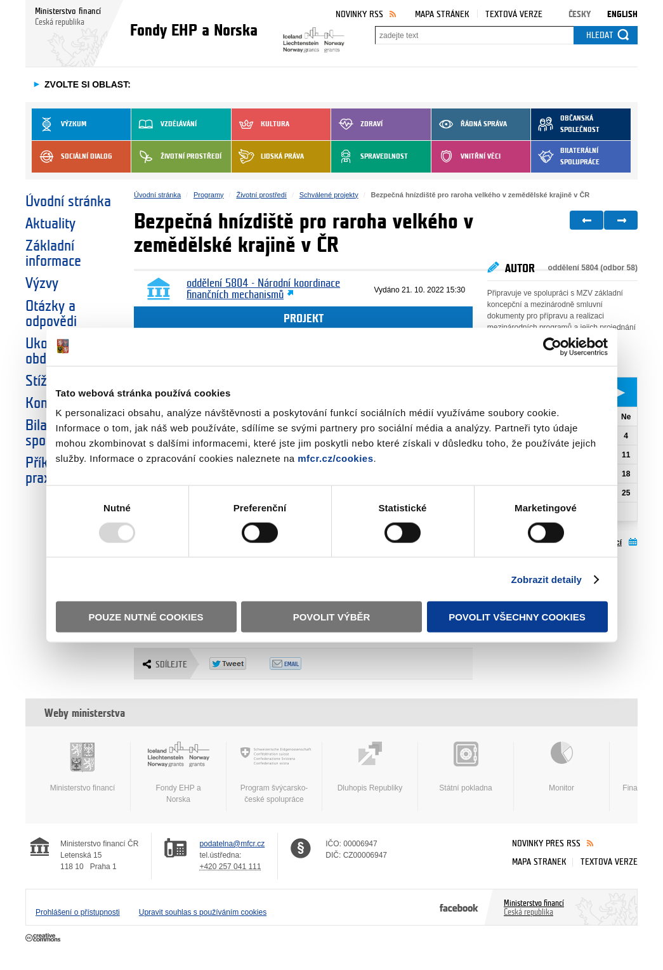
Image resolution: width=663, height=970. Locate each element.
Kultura (260, 124)
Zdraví (357, 124)
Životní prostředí (176, 156)
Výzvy (41, 284)
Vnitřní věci (466, 156)
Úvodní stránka (68, 202)
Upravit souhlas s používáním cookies (202, 912)
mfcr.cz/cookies (335, 458)
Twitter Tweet (239, 663)
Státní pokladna (466, 767)
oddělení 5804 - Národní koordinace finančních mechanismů (263, 289)
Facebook (459, 907)
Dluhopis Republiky (370, 767)
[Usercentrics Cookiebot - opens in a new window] (552, 346)
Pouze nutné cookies (146, 617)
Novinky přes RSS (546, 843)
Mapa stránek (442, 14)
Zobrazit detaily (546, 578)
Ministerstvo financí (82, 767)
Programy (209, 195)
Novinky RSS (359, 14)
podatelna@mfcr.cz (232, 843)
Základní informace (53, 253)
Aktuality (50, 224)
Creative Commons (44, 938)
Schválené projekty (328, 195)
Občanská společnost (565, 124)
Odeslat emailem (300, 663)
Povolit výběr (332, 617)
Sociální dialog (72, 156)
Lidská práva (268, 156)
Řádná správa (469, 124)
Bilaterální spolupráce (565, 156)
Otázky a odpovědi (51, 314)
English (622, 14)
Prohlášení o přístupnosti (78, 912)
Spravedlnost (369, 156)
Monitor (561, 767)
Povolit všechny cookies (517, 617)
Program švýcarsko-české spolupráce (274, 773)
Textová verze (513, 14)
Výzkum (59, 124)
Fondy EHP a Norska (178, 773)
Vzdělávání (164, 124)
